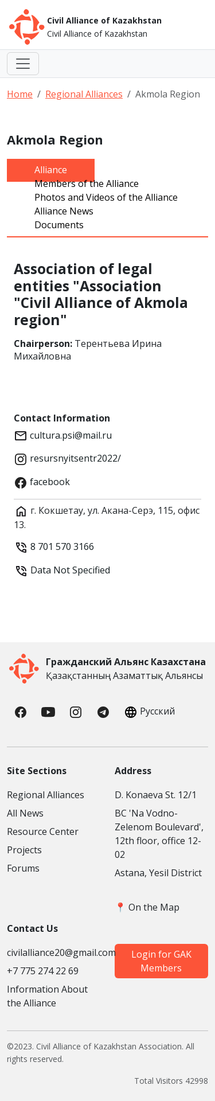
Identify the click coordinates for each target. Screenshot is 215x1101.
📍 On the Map (147, 907)
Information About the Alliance (47, 996)
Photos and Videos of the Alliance (106, 197)
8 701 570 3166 (62, 546)
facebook (49, 481)
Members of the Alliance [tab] (86, 183)
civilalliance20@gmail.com (54, 952)
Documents (59, 224)
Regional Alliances (84, 94)
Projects (24, 850)
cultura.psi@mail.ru (70, 435)
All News (25, 813)
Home (20, 94)
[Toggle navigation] (23, 63)
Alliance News (63, 211)
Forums (23, 868)
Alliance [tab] (50, 169)
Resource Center (43, 831)
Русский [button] (148, 712)
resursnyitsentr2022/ (74, 458)
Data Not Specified (69, 570)
